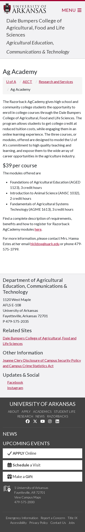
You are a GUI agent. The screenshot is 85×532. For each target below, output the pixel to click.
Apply (26, 411)
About (13, 411)
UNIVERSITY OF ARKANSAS (42, 404)
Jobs (71, 523)
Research (25, 416)
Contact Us (58, 523)
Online (21, 453)
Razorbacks (57, 416)
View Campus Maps (27, 497)
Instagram (15, 388)
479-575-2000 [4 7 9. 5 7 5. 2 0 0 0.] (24, 502)
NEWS (10, 434)
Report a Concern (53, 518)
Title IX (72, 518)
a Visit (24, 465)
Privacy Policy (38, 523)
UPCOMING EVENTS (26, 443)
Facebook (15, 382)
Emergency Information (22, 518)
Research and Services (56, 81)
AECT (27, 81)
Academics (42, 411)
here (38, 229)
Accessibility (18, 523)
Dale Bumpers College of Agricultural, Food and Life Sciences (35, 27)
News (40, 416)
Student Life (64, 411)
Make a (20, 476)
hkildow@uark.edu (44, 244)
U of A (11, 81)
